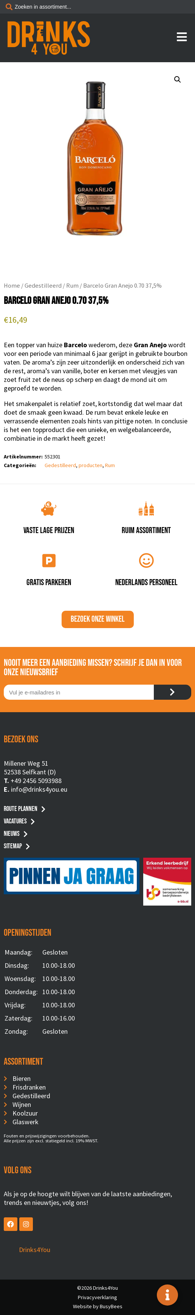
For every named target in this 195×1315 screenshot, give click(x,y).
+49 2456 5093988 (36, 780)
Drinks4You (34, 1249)
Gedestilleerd (43, 286)
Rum (72, 286)
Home (12, 286)
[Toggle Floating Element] (167, 1295)
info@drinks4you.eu (39, 789)
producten (90, 465)
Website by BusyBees (97, 1306)
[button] (177, 79)
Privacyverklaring (97, 1297)
